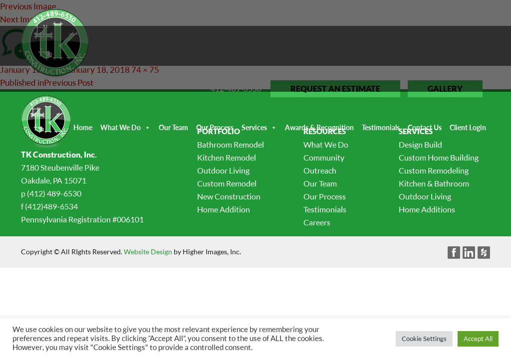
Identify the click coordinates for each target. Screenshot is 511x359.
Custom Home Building (439, 158)
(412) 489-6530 (54, 193)
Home (82, 127)
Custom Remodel (226, 183)
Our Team (173, 127)
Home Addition (223, 209)
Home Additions (427, 209)
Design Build (420, 145)
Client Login (468, 127)
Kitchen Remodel (226, 158)
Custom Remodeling (434, 171)
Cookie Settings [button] (424, 339)
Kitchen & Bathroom (434, 183)
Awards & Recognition (319, 127)
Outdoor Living (223, 171)
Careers (316, 222)
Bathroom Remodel (230, 145)
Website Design (148, 251)
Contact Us (425, 127)
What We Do (120, 127)
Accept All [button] (478, 339)
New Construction (228, 196)
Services (254, 127)
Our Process (215, 127)
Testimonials (381, 127)
